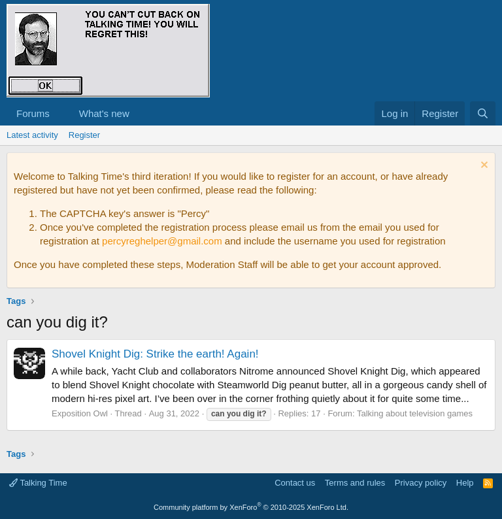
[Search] (482, 113)
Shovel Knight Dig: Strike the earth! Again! (155, 354)
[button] (60, 113)
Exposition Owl (80, 413)
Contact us (295, 483)
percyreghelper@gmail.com (162, 240)
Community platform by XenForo (251, 507)
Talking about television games (415, 413)
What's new (104, 113)
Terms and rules (355, 483)
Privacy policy (420, 483)
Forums (33, 113)
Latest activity (32, 135)
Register (84, 135)
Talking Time (38, 483)
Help (465, 483)
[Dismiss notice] (482, 166)
